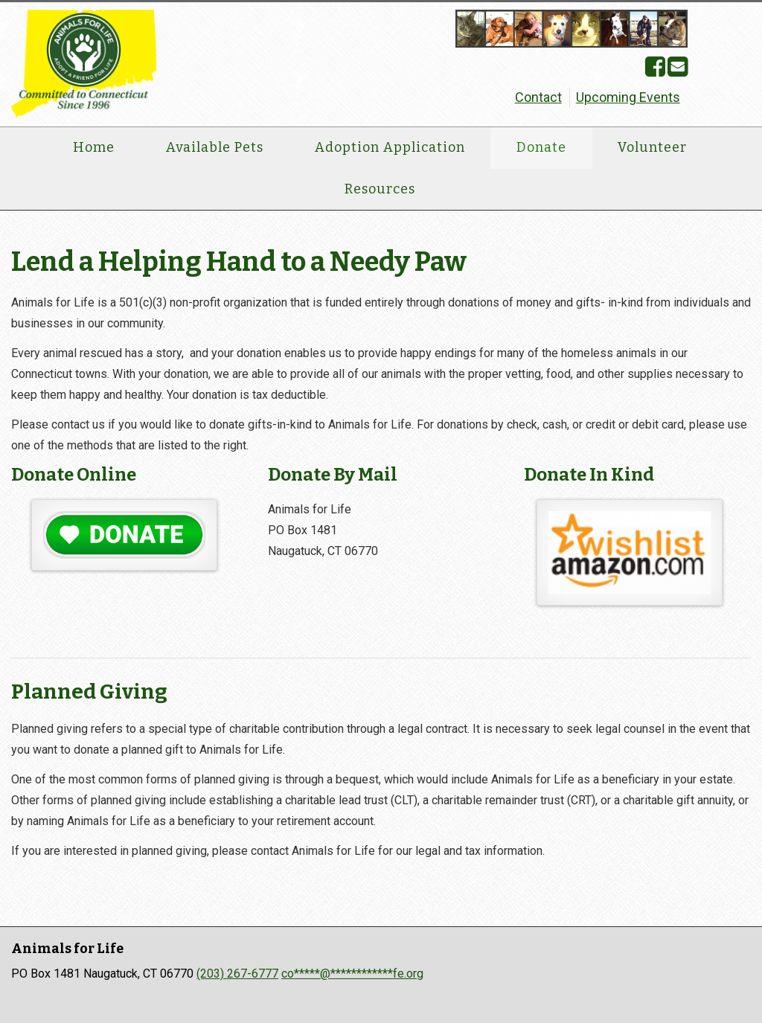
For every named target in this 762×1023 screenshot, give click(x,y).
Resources (380, 189)
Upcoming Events (628, 97)
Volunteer (652, 147)
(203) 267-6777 (237, 973)
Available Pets (214, 147)
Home (94, 147)
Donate (541, 147)
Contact (538, 97)
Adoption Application (390, 147)
